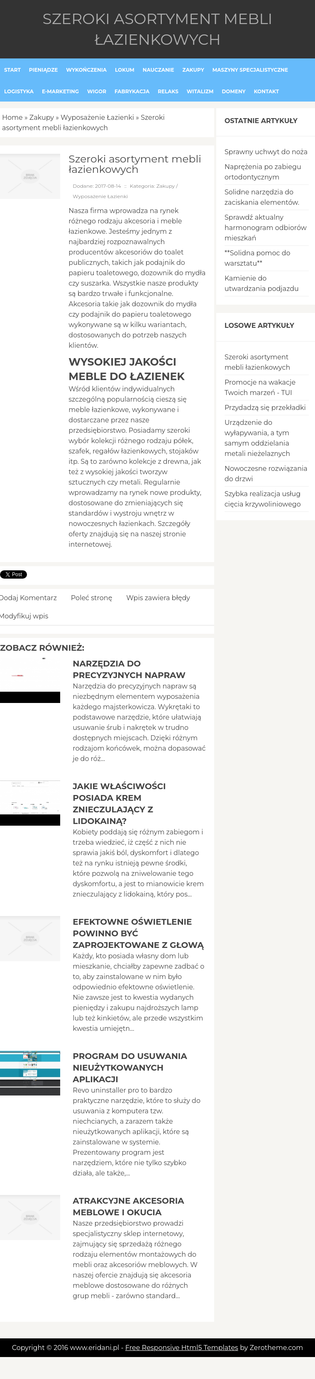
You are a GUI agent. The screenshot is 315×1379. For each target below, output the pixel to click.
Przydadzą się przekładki (265, 408)
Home (12, 117)
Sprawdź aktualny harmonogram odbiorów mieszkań (266, 227)
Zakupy (41, 117)
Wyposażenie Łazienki (97, 117)
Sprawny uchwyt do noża (266, 152)
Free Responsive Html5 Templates (181, 1348)
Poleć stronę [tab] (91, 598)
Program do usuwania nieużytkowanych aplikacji (130, 1067)
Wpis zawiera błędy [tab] (158, 598)
